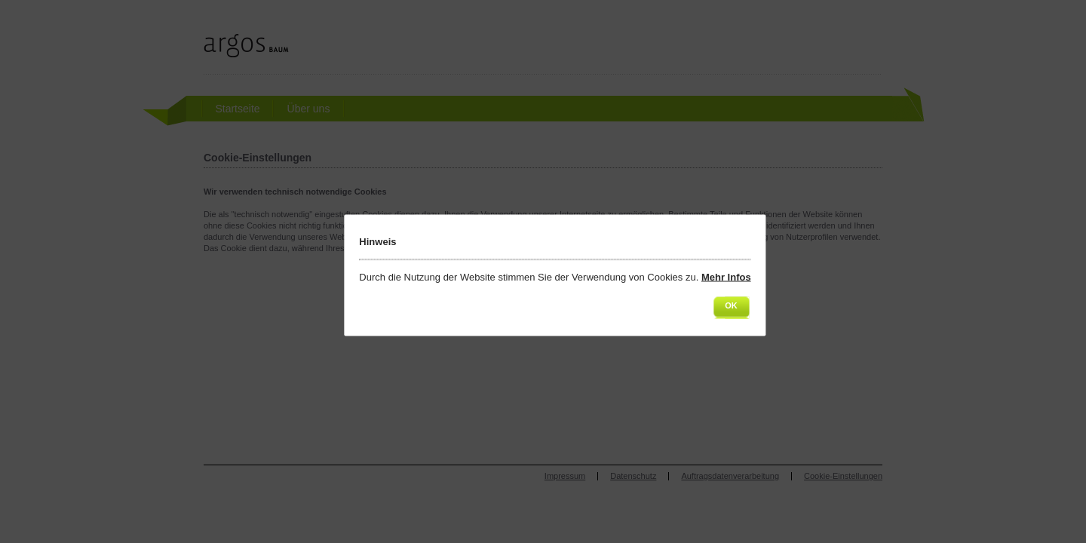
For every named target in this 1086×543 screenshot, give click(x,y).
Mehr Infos (726, 277)
